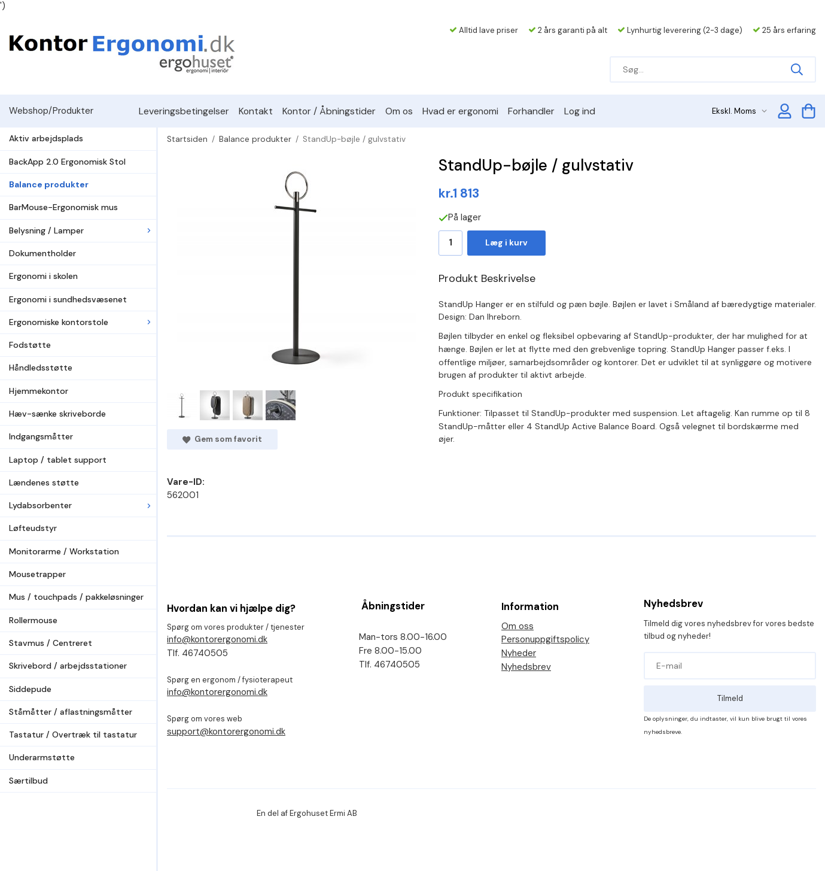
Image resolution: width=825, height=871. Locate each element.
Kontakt (256, 111)
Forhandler (531, 111)
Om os (399, 111)
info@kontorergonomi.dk (217, 639)
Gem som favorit (222, 439)
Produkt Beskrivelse (487, 278)
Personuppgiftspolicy (545, 639)
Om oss (517, 626)
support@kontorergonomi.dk (226, 732)
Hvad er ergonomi (460, 111)
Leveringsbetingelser (184, 111)
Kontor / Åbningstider (329, 111)
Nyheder (518, 653)
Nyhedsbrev (526, 667)
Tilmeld (730, 698)
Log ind (579, 111)
